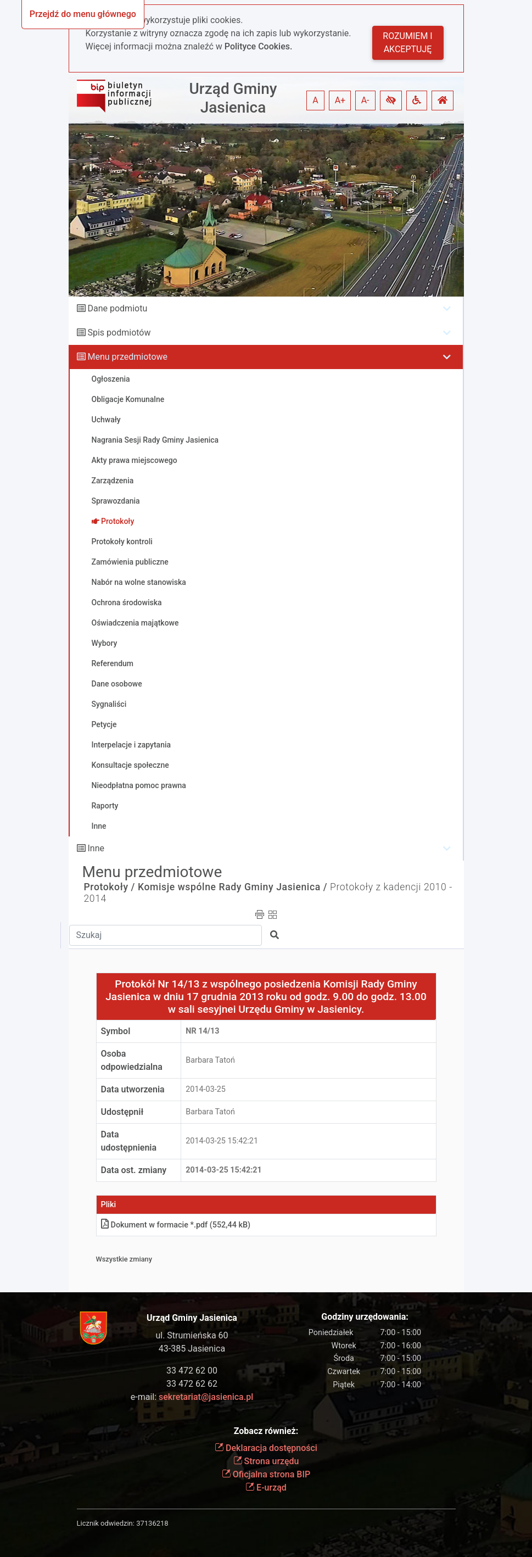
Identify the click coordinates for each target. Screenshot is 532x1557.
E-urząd (266, 1487)
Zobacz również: (266, 1431)
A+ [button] (340, 100)
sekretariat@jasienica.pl (206, 1397)
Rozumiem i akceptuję (407, 42)
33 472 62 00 (191, 1370)
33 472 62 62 (191, 1384)
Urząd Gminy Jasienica (233, 98)
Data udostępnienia (129, 1141)
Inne (95, 848)
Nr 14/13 (202, 1031)
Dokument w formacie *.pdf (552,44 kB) (176, 1225)
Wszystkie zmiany (124, 1259)
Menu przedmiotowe (127, 356)
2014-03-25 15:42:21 (222, 1141)
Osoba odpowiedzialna (132, 1060)
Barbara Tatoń (210, 1060)
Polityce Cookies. (259, 46)
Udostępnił (122, 1112)
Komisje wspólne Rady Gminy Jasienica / (232, 886)
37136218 (152, 1523)
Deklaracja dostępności (266, 1448)
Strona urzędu (266, 1461)
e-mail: (192, 1397)
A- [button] (365, 100)
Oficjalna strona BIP (266, 1474)
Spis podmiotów (118, 332)
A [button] (315, 100)
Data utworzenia (133, 1089)
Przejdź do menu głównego (83, 14)
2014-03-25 (206, 1089)
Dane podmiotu (117, 308)
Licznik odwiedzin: (106, 1523)
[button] (391, 100)
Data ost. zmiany (134, 1170)
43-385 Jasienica (192, 1348)
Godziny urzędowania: (364, 1317)
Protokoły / (110, 886)
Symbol (116, 1031)
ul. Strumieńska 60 (191, 1335)
